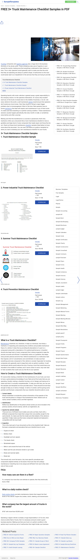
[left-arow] (1, 280)
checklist (28, 125)
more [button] (4, 90)
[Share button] (2, 22)
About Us (12, 558)
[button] (77, 2)
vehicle (30, 102)
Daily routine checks (8, 494)
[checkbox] (2, 1)
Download (42, 151)
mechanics (8, 108)
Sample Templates (73, 558)
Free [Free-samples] (70, 1)
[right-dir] (78, 280)
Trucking (3, 64)
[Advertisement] (40, 24)
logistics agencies (22, 64)
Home (2, 5)
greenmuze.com (4, 335)
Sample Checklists (21, 5)
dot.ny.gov (3, 182)
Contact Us (5, 558)
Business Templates (10, 5)
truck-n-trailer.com (5, 284)
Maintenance (5, 343)
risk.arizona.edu (4, 233)
